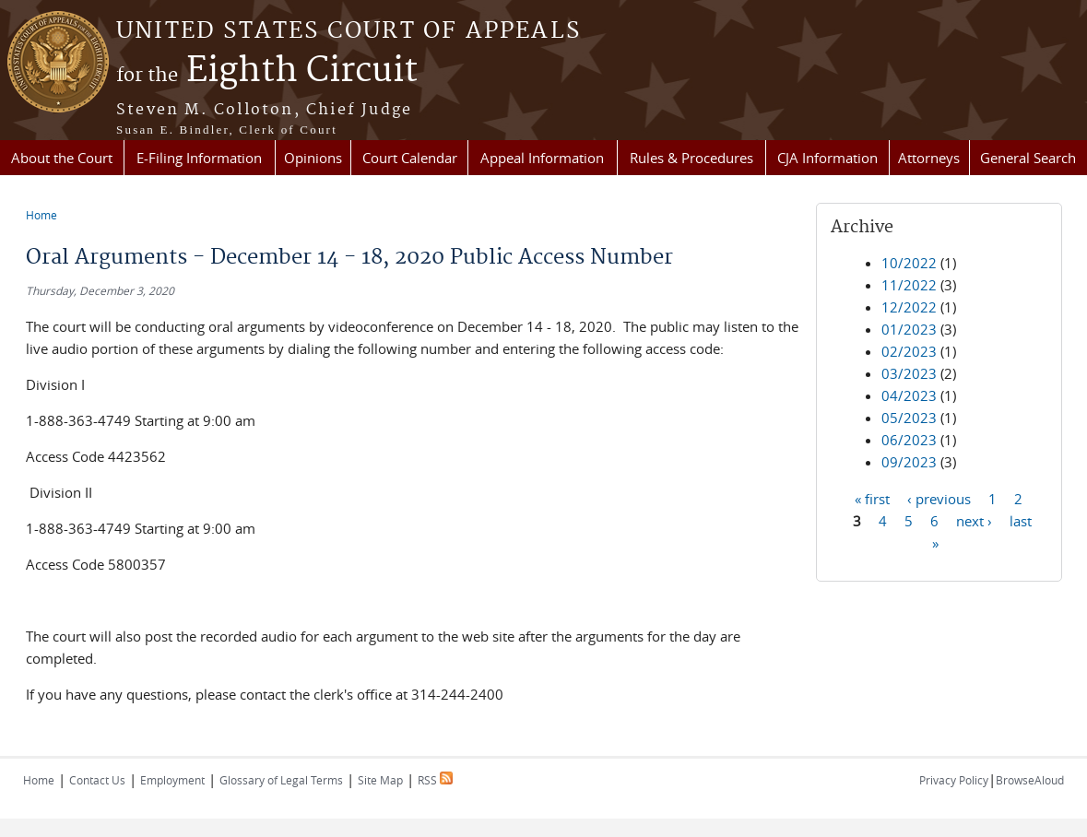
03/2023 (909, 373)
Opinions (313, 157)
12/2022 (909, 307)
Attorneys (929, 157)
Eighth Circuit (267, 71)
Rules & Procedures (691, 157)
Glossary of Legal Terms (281, 779)
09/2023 (909, 462)
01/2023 (909, 329)
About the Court (61, 157)
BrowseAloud (1030, 779)
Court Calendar (409, 157)
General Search (1028, 157)
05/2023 (909, 417)
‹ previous (939, 498)
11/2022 (909, 285)
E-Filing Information (199, 157)
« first (872, 498)
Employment (172, 779)
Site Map (380, 779)
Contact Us (97, 779)
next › (974, 520)
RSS (435, 779)
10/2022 (909, 262)
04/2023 (909, 395)
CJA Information (827, 157)
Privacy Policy (953, 779)
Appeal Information (542, 157)
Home (41, 214)
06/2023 (909, 439)
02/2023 (909, 351)
